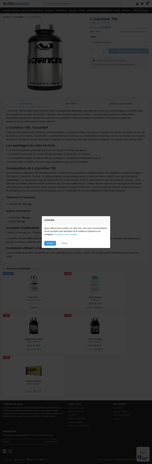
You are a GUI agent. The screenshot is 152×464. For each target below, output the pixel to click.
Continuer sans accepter (66, 234)
